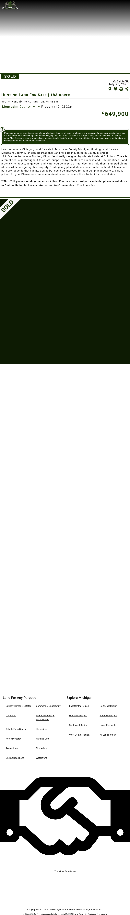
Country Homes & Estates (18, 706)
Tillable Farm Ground (16, 729)
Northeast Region (108, 706)
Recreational (12, 748)
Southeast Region (108, 715)
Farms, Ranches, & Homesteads (45, 717)
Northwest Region (78, 715)
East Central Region (79, 706)
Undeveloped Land (15, 758)
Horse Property (13, 738)
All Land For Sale (108, 734)
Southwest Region (78, 725)
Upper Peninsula (108, 725)
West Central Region (79, 734)
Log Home (11, 715)
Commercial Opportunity (48, 706)
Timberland (41, 748)
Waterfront (41, 758)
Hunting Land (42, 738)
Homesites (41, 729)
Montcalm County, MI (19, 106)
